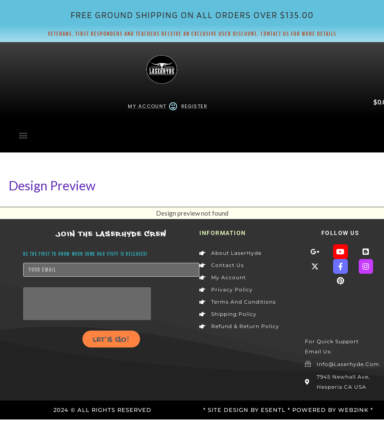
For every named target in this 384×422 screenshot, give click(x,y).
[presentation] (87, 303)
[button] (23, 135)
